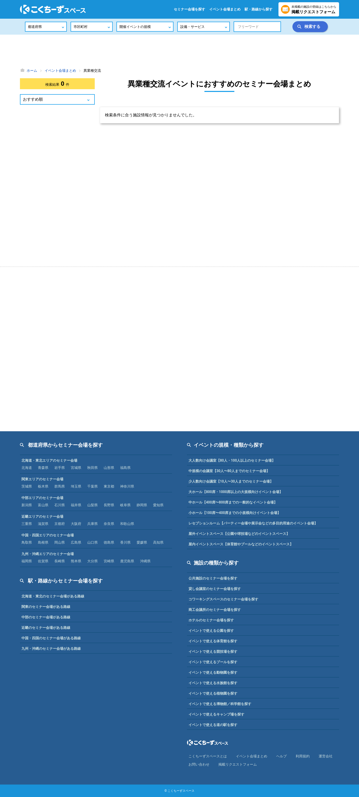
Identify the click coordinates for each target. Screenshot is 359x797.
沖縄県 (145, 561)
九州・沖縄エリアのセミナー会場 (47, 554)
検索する (312, 26)
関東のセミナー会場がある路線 (45, 607)
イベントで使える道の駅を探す (212, 725)
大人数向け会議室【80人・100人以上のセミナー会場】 (231, 460)
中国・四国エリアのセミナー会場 (47, 535)
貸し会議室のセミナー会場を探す (214, 589)
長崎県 (59, 561)
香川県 (125, 542)
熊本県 (76, 561)
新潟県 (26, 505)
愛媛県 (142, 542)
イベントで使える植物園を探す (212, 693)
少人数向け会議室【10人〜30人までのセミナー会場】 (230, 481)
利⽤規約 (303, 756)
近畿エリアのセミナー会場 (42, 516)
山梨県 (92, 505)
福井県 (76, 505)
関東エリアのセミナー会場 (42, 479)
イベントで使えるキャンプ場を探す (216, 714)
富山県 (43, 505)
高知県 (158, 542)
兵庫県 (92, 524)
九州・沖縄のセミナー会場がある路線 (51, 649)
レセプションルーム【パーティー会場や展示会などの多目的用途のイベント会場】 (253, 523)
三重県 (26, 524)
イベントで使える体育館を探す (212, 641)
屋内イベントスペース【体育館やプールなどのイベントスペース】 (240, 544)
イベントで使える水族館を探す (212, 683)
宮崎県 (109, 561)
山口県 (92, 542)
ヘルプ (281, 756)
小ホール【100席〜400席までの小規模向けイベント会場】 (234, 513)
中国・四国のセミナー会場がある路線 (51, 638)
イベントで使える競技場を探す (212, 651)
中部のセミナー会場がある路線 (45, 617)
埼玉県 (76, 486)
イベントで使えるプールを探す (212, 662)
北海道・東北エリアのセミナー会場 (49, 460)
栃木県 (43, 486)
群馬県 (59, 486)
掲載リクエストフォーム (237, 764)
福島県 (125, 468)
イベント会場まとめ (225, 9)
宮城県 (76, 468)
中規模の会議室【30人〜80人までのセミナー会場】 (229, 471)
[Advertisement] (179, 51)
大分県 (92, 561)
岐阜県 (125, 505)
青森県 (43, 468)
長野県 (109, 505)
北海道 (26, 468)
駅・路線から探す (258, 9)
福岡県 (26, 561)
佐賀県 (43, 561)
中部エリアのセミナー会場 (42, 498)
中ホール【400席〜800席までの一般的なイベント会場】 (232, 502)
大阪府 (76, 524)
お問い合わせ (198, 764)
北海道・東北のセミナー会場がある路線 (52, 596)
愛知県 (158, 505)
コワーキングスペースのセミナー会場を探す (223, 599)
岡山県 (59, 542)
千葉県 (92, 486)
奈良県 (109, 524)
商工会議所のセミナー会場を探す (214, 610)
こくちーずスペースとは (207, 756)
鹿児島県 (127, 561)
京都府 (59, 524)
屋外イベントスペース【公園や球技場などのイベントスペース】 (239, 534)
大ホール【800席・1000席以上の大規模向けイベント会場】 (235, 492)
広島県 (76, 542)
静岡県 (142, 505)
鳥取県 (26, 542)
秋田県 (92, 468)
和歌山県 (127, 524)
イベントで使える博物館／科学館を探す (219, 704)
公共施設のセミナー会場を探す (212, 578)
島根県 (43, 542)
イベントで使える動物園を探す (212, 672)
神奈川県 (127, 486)
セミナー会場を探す (189, 9)
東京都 (109, 486)
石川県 (59, 505)
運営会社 (326, 756)
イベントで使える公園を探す (211, 631)
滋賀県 (43, 524)
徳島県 (109, 542)
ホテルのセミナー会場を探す (211, 620)
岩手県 (59, 468)
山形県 (109, 468)
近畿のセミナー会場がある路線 (45, 628)
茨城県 (26, 486)
